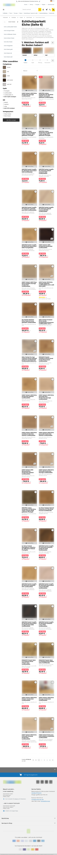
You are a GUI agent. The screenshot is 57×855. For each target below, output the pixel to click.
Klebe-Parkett (7, 114)
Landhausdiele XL (8, 94)
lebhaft (6, 102)
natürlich (6, 104)
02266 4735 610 (36, 793)
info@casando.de (37, 799)
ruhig (5, 106)
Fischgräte (7, 90)
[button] (39, 9)
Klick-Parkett (7, 116)
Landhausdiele (8, 92)
